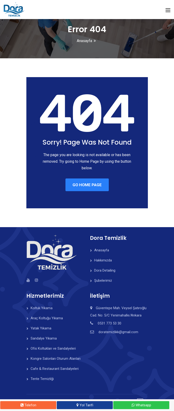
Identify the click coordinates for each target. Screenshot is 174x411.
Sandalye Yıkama (44, 338)
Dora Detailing (104, 270)
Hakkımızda (103, 260)
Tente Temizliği (42, 379)
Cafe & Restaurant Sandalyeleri (55, 369)
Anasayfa (84, 41)
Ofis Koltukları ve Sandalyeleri (53, 348)
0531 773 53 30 (109, 323)
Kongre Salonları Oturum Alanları (56, 358)
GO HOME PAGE (87, 184)
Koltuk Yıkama (42, 308)
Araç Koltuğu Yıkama (47, 318)
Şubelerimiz (103, 280)
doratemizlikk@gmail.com (118, 332)
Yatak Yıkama (41, 328)
